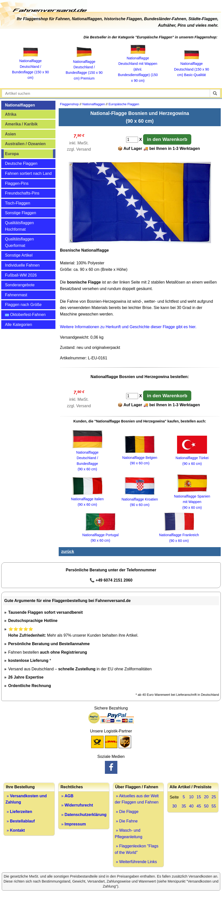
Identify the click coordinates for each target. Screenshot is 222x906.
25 (214, 797)
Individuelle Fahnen (22, 265)
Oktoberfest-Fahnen (25, 314)
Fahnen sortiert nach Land (28, 173)
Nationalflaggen (20, 105)
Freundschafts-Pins (22, 193)
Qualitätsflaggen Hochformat (19, 226)
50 (206, 806)
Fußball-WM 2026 (21, 275)
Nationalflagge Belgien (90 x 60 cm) (139, 457)
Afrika (10, 114)
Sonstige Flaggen (20, 213)
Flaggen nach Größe (23, 304)
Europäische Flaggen (123, 104)
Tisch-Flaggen (17, 203)
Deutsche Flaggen (21, 163)
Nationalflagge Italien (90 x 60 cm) (87, 499)
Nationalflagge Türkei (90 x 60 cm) (192, 458)
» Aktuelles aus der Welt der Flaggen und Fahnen (137, 799)
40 (191, 806)
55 (214, 806)
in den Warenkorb (167, 139)
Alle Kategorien (18, 324)
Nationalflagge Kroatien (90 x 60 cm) (140, 499)
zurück (67, 551)
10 (191, 797)
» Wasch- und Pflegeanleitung (128, 833)
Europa (12, 154)
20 (206, 797)
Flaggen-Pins (16, 183)
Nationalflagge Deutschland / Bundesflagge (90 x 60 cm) (87, 458)
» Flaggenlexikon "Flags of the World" (137, 849)
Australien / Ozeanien (25, 144)
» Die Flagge (127, 811)
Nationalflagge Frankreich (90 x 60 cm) (179, 535)
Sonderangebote (19, 285)
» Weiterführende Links (136, 862)
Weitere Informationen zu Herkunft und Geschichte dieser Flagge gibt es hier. (128, 327)
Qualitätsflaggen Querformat (19, 242)
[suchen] (215, 93)
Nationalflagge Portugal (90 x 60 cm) (100, 535)
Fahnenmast (16, 295)
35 (184, 806)
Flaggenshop (69, 104)
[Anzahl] (132, 140)
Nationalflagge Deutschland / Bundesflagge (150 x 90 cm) (30, 66)
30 (174, 806)
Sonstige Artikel (18, 255)
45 (199, 806)
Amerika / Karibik (21, 124)
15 (199, 797)
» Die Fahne (126, 821)
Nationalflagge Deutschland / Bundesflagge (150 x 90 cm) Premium (84, 67)
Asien (10, 134)
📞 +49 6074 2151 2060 (111, 580)
